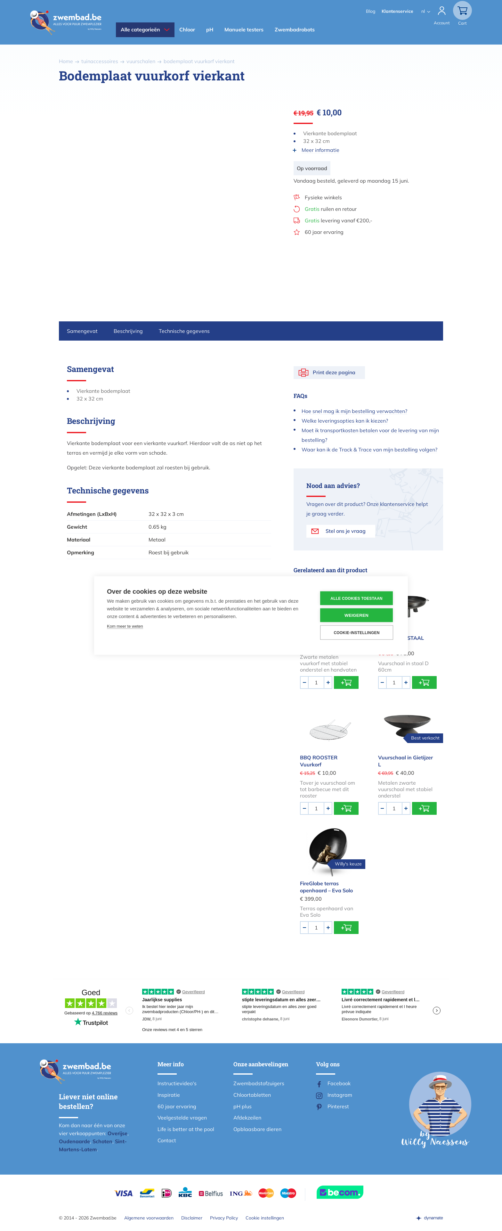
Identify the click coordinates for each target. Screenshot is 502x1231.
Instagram (340, 1095)
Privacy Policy (224, 1218)
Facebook (339, 1083)
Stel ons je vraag (346, 531)
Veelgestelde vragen (182, 1117)
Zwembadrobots (295, 29)
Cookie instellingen (265, 1218)
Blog (370, 11)
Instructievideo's (177, 1083)
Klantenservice (397, 11)
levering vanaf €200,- (338, 220)
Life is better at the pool (186, 1129)
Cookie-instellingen (356, 632)
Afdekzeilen (247, 1117)
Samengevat (82, 331)
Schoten (102, 1141)
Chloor (187, 29)
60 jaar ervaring (324, 232)
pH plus (242, 1106)
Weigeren (356, 615)
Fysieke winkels (323, 197)
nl (423, 11)
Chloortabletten (252, 1095)
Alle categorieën (140, 29)
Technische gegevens (184, 331)
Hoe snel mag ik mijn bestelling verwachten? (354, 411)
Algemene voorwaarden (149, 1218)
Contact (167, 1140)
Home (66, 61)
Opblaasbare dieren (257, 1129)
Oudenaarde (74, 1141)
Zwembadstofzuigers (258, 1083)
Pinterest (338, 1106)
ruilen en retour (331, 209)
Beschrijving (128, 331)
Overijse (117, 1133)
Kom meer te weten (125, 626)
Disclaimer (191, 1218)
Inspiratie (169, 1095)
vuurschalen (140, 61)
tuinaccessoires (99, 61)
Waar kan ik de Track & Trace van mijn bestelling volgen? (369, 449)
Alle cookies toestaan (356, 598)
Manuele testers (243, 29)
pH (209, 29)
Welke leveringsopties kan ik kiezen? (345, 420)
